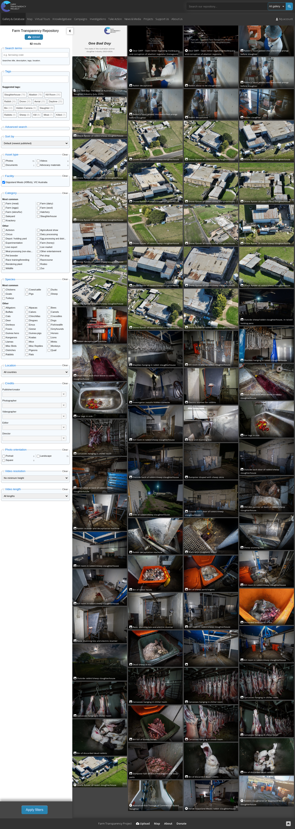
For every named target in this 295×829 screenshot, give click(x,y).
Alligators (10, 308)
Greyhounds (57, 329)
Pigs (31, 294)
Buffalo (9, 312)
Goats (9, 294)
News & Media (132, 19)
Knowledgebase (62, 19)
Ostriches (11, 350)
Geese (32, 329)
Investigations (98, 19)
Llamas (9, 342)
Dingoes (33, 320)
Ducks (54, 290)
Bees (53, 308)
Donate (181, 823)
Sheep (54, 294)
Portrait (9, 456)
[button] (63, 394)
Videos (43, 161)
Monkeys (55, 346)
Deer (8, 320)
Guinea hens (12, 333)
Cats (8, 316)
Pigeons (33, 350)
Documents (12, 165)
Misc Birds (11, 346)
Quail (54, 350)
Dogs (54, 320)
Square (9, 460)
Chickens (10, 290)
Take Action (115, 19)
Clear (65, 155)
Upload (34, 37)
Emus (32, 325)
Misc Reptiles (36, 346)
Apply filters (34, 810)
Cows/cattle (35, 290)
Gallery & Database (13, 19)
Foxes (9, 329)
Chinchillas (34, 316)
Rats (31, 354)
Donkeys (10, 325)
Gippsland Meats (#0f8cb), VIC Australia (26, 182)
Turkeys (10, 298)
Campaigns (80, 19)
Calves (32, 312)
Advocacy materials (50, 165)
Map (29, 19)
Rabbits (10, 354)
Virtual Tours (42, 19)
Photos (9, 161)
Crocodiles (56, 316)
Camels (55, 312)
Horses (54, 333)
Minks (54, 342)
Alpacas (33, 308)
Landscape (46, 456)
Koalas (32, 337)
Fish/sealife (57, 325)
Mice (31, 342)
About (168, 823)
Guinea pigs (35, 333)
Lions (54, 337)
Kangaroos (11, 337)
